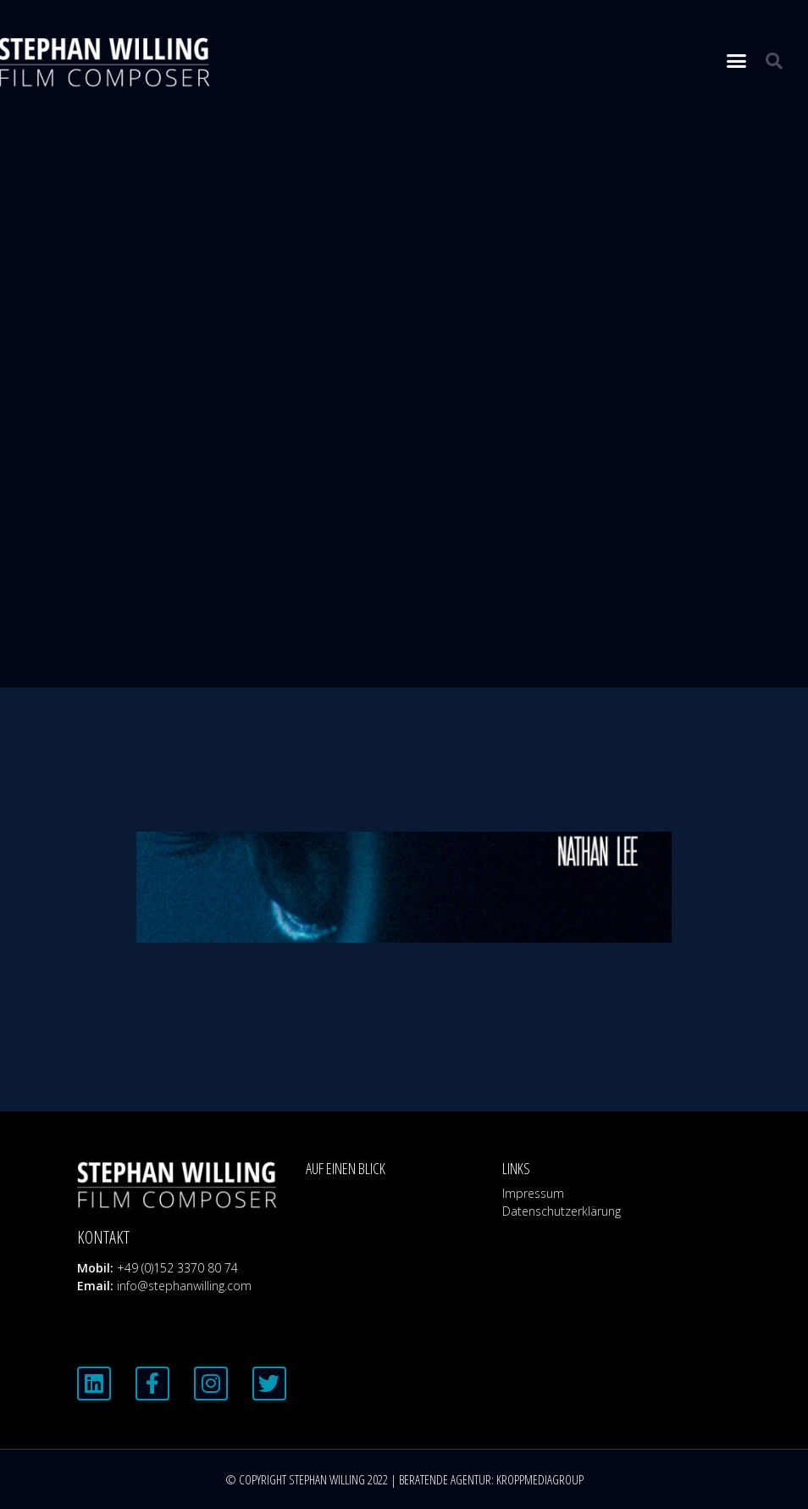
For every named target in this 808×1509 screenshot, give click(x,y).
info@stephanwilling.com (184, 1286)
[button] (737, 61)
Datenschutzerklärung (561, 1211)
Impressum (533, 1193)
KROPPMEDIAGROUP (540, 1479)
